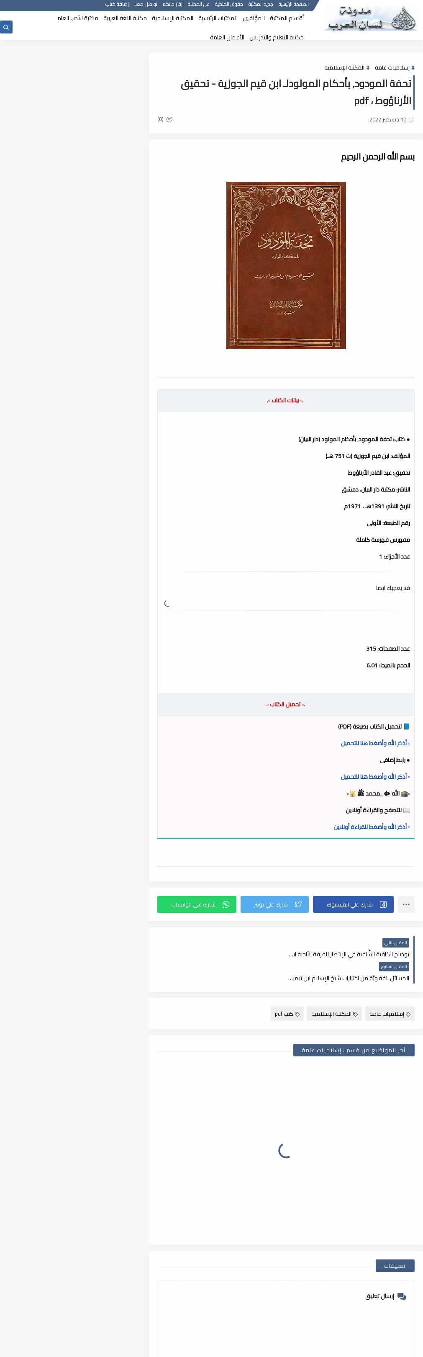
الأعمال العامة (227, 37)
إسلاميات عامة (392, 68)
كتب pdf (287, 990)
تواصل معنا (145, 7)
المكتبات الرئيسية (218, 18)
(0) (168, 119)
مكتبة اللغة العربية (125, 18)
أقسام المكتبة (287, 18)
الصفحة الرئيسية (294, 7)
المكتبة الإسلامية (172, 18)
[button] (354, 904)
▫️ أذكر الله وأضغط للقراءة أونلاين (371, 826)
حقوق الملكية (229, 7)
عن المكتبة (199, 7)
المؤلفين (254, 18)
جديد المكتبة (261, 7)
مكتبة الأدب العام (77, 18)
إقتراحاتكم (172, 7)
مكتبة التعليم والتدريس (276, 37)
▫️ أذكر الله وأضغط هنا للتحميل (375, 743)
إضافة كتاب (117, 7)
